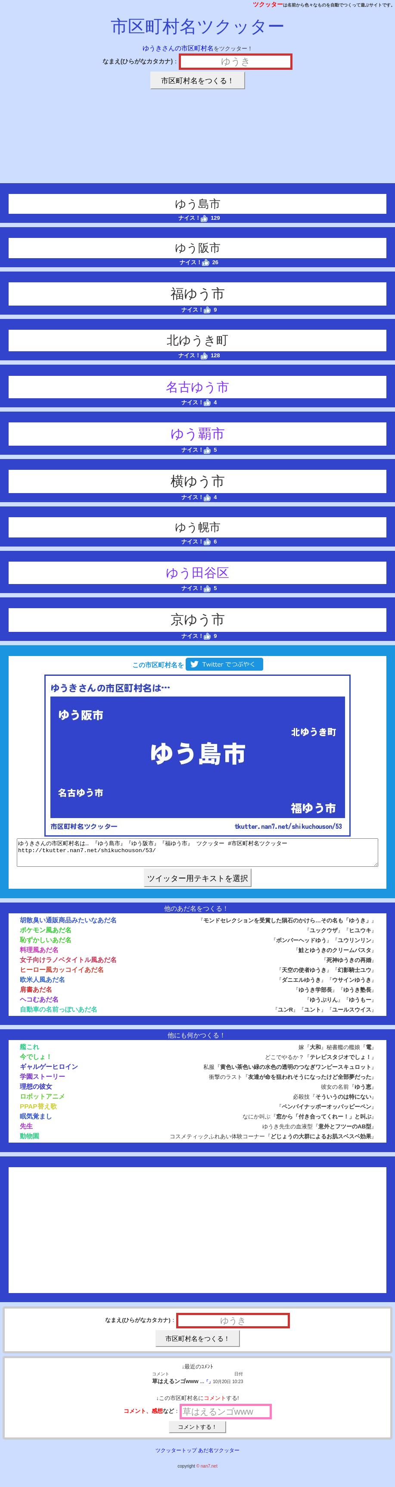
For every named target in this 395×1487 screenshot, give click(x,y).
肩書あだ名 (36, 994)
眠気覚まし (36, 1121)
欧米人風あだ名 (42, 984)
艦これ (29, 1052)
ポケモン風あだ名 (46, 935)
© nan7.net (207, 1471)
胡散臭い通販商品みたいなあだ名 (68, 925)
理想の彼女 (36, 1091)
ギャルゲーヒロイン (49, 1071)
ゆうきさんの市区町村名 (178, 48)
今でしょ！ (36, 1061)
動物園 (29, 1141)
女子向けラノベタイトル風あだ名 (68, 964)
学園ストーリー (42, 1081)
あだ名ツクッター (218, 1456)
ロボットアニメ (42, 1101)
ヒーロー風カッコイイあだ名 (62, 974)
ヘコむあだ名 (39, 1004)
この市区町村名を (197, 665)
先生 (26, 1131)
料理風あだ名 (39, 955)
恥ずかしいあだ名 (46, 945)
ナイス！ (193, 218)
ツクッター (268, 4)
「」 (208, 1386)
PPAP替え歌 (38, 1111)
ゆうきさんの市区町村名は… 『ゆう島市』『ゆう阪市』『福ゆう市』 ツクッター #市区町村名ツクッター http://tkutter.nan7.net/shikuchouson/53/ (197, 855)
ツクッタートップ (176, 1456)
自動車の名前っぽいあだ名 (58, 1014)
